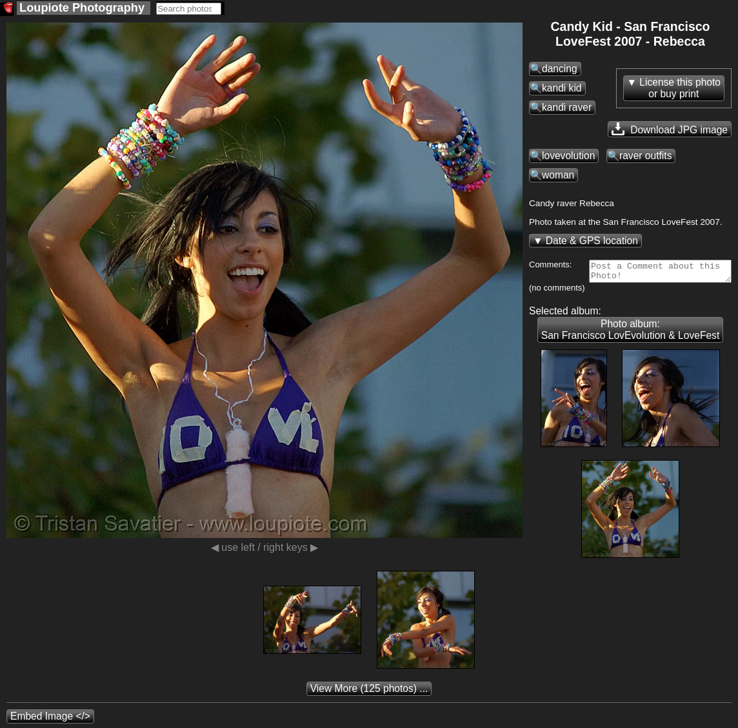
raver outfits (645, 155)
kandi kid (562, 87)
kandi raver (567, 107)
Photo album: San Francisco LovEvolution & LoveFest (630, 333)
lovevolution (568, 155)
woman (558, 174)
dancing (559, 68)
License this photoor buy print (680, 88)
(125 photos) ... (369, 692)
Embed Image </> (50, 719)
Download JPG (670, 128)
